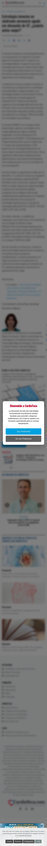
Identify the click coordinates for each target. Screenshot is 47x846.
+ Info (38, 841)
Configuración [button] (28, 841)
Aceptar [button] (9, 841)
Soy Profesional (23, 431)
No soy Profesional (23, 439)
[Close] (41, 825)
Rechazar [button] (18, 841)
